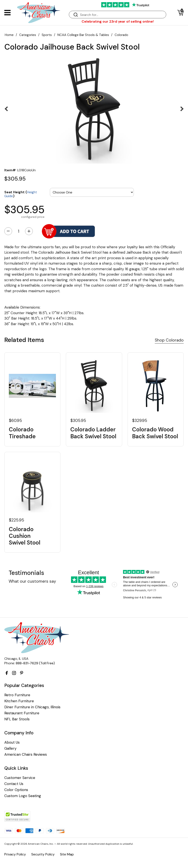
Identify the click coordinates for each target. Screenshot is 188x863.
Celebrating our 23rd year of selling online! (118, 21)
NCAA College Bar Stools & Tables (83, 35)
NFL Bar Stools (17, 719)
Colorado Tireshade (22, 433)
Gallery (10, 748)
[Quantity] (18, 231)
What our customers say (32, 581)
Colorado (121, 35)
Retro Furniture (17, 695)
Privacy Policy (15, 854)
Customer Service (19, 778)
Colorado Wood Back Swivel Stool (155, 433)
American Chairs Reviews (25, 754)
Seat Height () (20, 194)
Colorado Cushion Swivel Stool (24, 536)
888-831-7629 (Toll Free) (35, 663)
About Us (12, 742)
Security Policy (43, 854)
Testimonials (26, 573)
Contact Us (13, 784)
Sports (47, 35)
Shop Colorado (169, 340)
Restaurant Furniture (21, 713)
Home (9, 35)
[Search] (122, 14)
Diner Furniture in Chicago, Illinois (32, 707)
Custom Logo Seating (22, 796)
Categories (27, 35)
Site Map (67, 854)
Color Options (16, 790)
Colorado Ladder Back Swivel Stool (93, 433)
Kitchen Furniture (19, 701)
